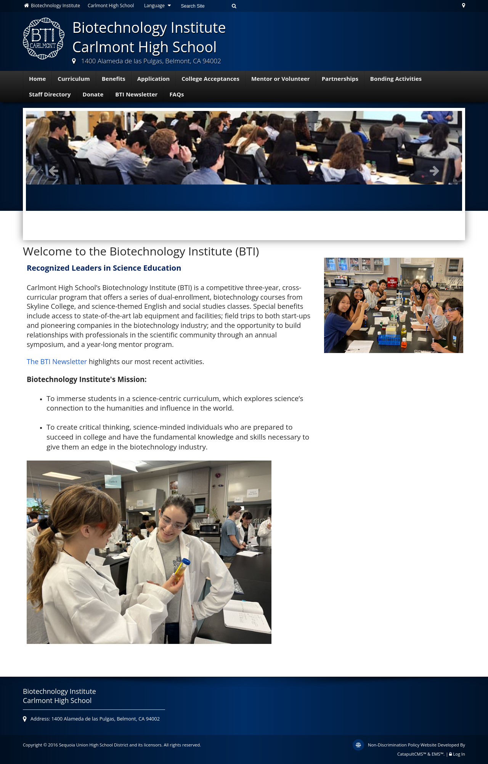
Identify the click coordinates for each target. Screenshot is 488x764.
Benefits (113, 78)
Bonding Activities (396, 78)
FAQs (176, 94)
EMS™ (437, 754)
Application (153, 78)
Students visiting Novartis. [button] (269, 225)
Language (158, 5)
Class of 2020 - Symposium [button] (246, 225)
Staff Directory (50, 94)
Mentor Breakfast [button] (238, 225)
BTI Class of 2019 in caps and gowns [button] (223, 225)
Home (37, 78)
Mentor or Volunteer (280, 78)
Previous (53, 170)
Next (434, 170)
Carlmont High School (111, 5)
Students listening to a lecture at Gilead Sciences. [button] (230, 225)
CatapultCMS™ (411, 754)
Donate (93, 94)
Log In (459, 754)
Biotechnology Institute (51, 5)
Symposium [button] (253, 225)
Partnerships (340, 78)
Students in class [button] (261, 225)
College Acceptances (210, 78)
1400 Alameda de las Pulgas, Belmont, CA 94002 (151, 60)
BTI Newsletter (136, 94)
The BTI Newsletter (57, 361)
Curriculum (74, 78)
